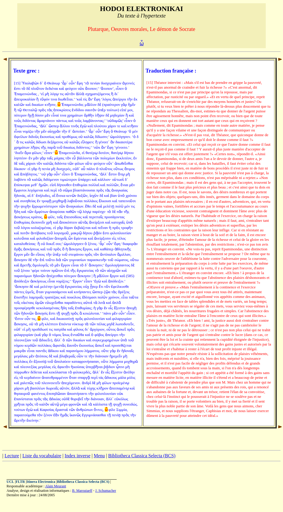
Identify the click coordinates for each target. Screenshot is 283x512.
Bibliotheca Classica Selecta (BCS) (141, 455)
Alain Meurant (55, 486)
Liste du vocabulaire (41, 455)
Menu (99, 455)
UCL (10, 482)
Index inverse (77, 455)
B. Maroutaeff (82, 491)
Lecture (11, 455)
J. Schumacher (105, 491)
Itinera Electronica (40, 482)
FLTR (20, 482)
